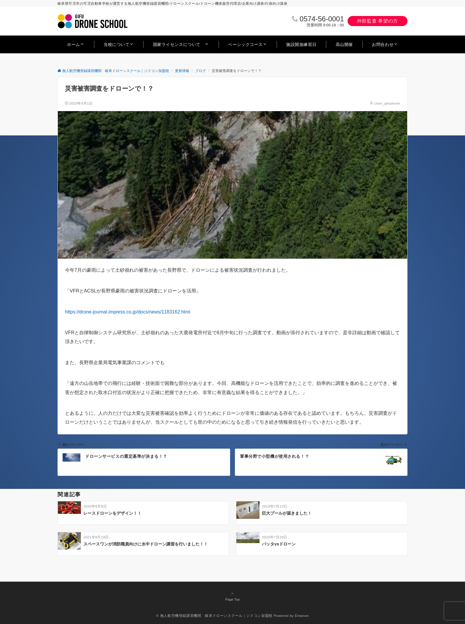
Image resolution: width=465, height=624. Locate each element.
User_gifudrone (387, 103)
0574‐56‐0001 (322, 19)
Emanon (302, 615)
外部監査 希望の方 (377, 20)
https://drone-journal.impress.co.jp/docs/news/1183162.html (127, 311)
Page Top (232, 596)
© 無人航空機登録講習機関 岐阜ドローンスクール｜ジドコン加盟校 (214, 615)
